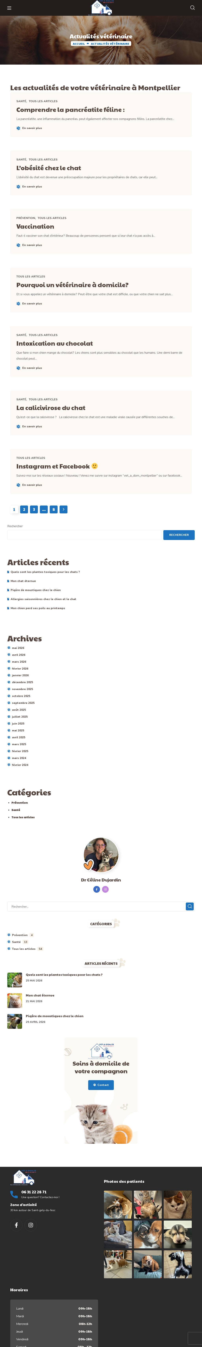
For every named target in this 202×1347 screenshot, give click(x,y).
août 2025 (19, 722)
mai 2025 (18, 742)
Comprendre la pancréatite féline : (79, 109)
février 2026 (20, 680)
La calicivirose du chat (57, 416)
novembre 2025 (22, 701)
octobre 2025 (21, 708)
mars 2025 (19, 756)
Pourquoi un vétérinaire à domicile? (82, 290)
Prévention (27, 222)
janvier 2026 (20, 687)
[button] (192, 8)
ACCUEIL (79, 43)
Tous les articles (45, 102)
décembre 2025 (22, 694)
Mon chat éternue (23, 593)
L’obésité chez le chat (55, 170)
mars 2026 (19, 673)
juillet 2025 (20, 729)
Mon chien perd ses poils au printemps (38, 620)
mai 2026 (18, 660)
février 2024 (20, 777)
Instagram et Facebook (64, 476)
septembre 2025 (23, 715)
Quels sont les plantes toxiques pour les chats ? (45, 584)
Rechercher (15, 538)
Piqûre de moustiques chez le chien (36, 602)
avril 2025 (18, 749)
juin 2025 (18, 736)
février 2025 (20, 763)
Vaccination (40, 230)
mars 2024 (19, 770)
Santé (23, 102)
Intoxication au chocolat (62, 350)
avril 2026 (18, 667)
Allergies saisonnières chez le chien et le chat (43, 611)
